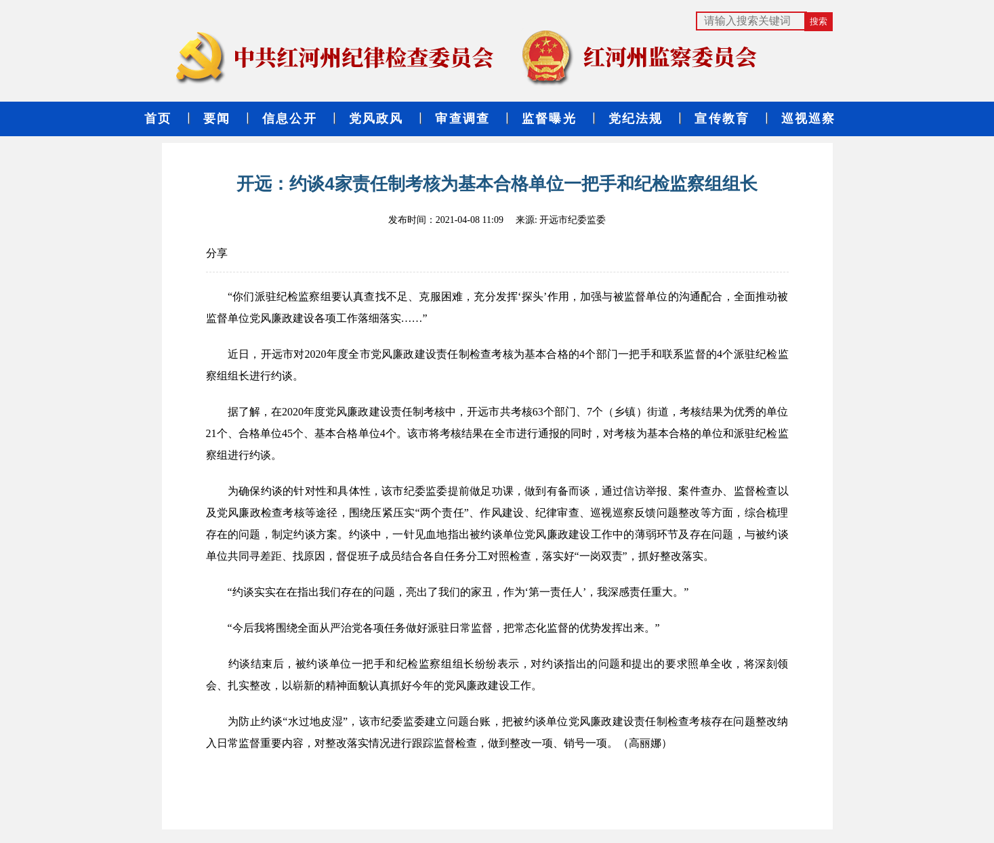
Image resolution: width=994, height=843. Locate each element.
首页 (157, 118)
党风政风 (376, 118)
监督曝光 (549, 118)
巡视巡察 (808, 118)
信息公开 (289, 118)
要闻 (216, 118)
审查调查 (462, 118)
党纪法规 (635, 118)
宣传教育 (722, 118)
